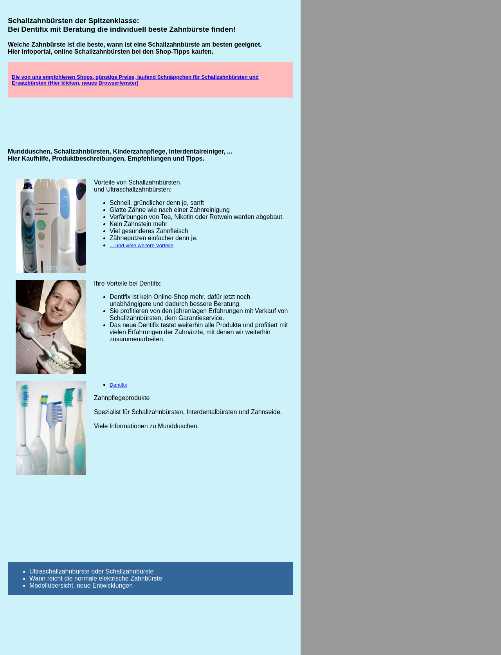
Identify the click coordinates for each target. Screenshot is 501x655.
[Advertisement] (150, 122)
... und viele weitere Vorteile (141, 245)
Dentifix (118, 385)
